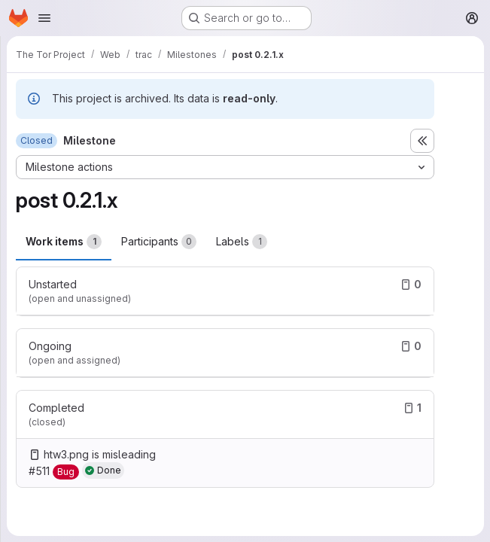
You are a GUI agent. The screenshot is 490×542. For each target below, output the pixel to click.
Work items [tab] (64, 241)
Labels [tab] (241, 241)
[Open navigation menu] (44, 18)
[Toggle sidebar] (422, 141)
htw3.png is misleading (100, 454)
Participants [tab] (158, 241)
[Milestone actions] (225, 167)
